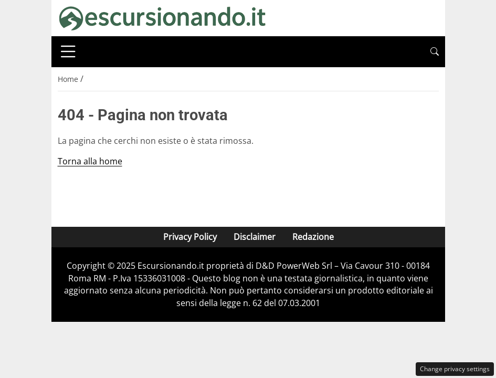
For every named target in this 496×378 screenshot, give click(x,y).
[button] (434, 52)
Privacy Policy (189, 237)
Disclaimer (254, 237)
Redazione (312, 237)
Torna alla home (90, 161)
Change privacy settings (455, 368)
